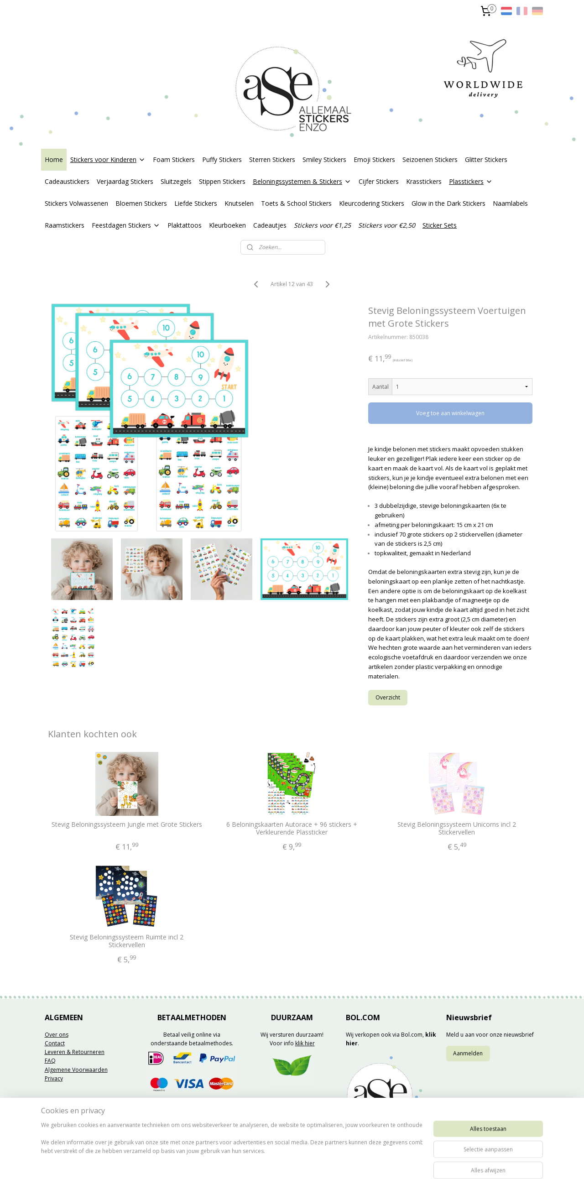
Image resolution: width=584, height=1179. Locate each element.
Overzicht (388, 697)
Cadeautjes (270, 225)
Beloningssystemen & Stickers (302, 181)
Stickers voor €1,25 (322, 225)
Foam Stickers (174, 159)
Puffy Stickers (222, 159)
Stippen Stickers (222, 181)
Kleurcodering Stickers (371, 203)
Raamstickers (64, 225)
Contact (55, 1043)
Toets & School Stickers (296, 203)
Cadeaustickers (67, 181)
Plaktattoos (184, 225)
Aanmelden (468, 1053)
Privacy (54, 1078)
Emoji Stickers (374, 159)
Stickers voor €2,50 (386, 225)
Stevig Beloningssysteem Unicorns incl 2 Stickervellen (457, 828)
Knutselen (239, 203)
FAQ (50, 1060)
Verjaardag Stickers (125, 181)
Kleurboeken (227, 225)
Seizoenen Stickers (430, 159)
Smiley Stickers (324, 159)
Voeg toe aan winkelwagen (451, 413)
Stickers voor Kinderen (108, 159)
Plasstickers (471, 181)
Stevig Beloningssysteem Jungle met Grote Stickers (127, 825)
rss (285, 1162)
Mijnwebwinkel (399, 1162)
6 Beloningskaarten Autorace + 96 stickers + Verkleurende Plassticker (291, 828)
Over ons (56, 1034)
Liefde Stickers (195, 203)
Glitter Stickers (486, 159)
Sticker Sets (439, 225)
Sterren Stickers (272, 159)
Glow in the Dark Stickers (448, 203)
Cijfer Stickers (379, 181)
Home (54, 159)
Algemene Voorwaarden (76, 1070)
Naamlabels (510, 203)
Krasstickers (424, 181)
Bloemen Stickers (141, 203)
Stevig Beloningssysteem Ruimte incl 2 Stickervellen (127, 941)
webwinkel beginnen (320, 1162)
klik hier (305, 1043)
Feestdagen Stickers (126, 225)
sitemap (266, 1162)
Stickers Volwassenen (76, 203)
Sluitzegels (176, 181)
